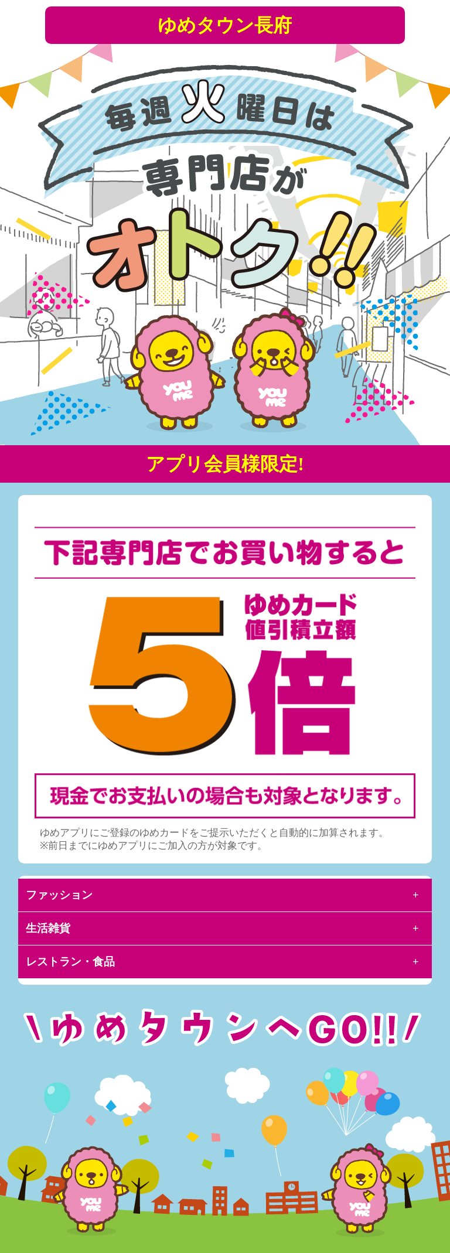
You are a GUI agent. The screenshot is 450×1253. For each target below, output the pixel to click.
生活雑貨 (48, 928)
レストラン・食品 (70, 961)
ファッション (59, 895)
